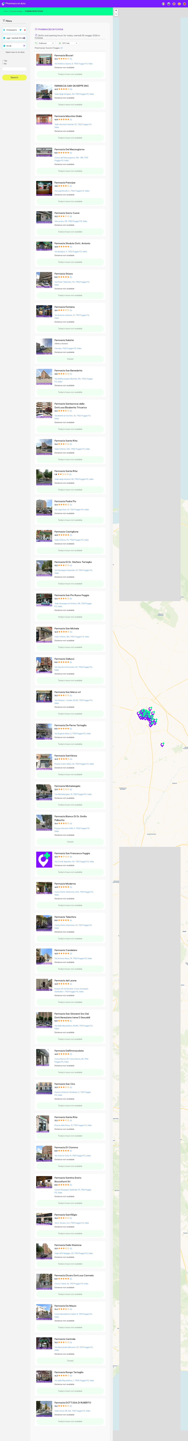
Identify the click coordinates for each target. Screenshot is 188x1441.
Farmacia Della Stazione (68, 1245)
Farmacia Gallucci (64, 659)
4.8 (56, 120)
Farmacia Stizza (64, 273)
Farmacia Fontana (65, 307)
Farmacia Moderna (65, 883)
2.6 (56, 310)
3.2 (56, 216)
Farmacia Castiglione (66, 531)
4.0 (56, 89)
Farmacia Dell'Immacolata (69, 1050)
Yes (5, 61)
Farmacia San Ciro (65, 1084)
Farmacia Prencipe (65, 182)
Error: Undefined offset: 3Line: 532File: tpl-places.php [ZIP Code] (70, 43)
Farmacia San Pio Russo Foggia (72, 595)
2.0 (56, 789)
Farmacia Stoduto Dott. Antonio (72, 243)
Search (14, 77)
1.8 (56, 474)
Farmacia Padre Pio (65, 501)
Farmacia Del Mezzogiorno (70, 149)
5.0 (56, 153)
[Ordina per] (46, 43)
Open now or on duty (15, 52)
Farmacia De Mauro (65, 1306)
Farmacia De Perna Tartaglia (70, 725)
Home (6, 11)
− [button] (116, 14)
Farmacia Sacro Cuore (67, 213)
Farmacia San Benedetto (68, 370)
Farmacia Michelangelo (67, 786)
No (5, 64)
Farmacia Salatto (64, 340)
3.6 (56, 411)
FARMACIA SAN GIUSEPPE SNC (72, 86)
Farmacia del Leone (65, 980)
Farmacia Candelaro (66, 950)
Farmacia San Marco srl (68, 692)
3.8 (56, 186)
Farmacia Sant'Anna (66, 755)
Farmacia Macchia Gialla (68, 116)
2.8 (56, 374)
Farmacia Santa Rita (66, 440)
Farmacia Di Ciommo (66, 1147)
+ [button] (116, 10)
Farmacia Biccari (64, 55)
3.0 (56, 1087)
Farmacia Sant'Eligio (66, 1215)
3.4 (56, 59)
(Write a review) (61, 344)
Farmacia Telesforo (65, 917)
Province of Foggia (16, 11)
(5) (71, 59)
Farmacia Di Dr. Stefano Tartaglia (73, 562)
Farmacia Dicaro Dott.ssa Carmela (74, 1275)
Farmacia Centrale (65, 1339)
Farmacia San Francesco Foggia (72, 853)
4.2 (56, 1376)
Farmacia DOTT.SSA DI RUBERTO (73, 1402)
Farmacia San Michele (67, 628)
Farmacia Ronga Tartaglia (69, 1372)
